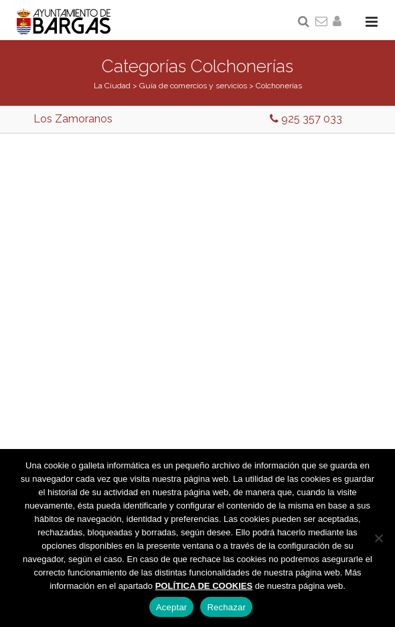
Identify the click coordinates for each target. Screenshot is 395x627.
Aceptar (171, 607)
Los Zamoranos (72, 118)
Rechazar (226, 607)
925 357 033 (306, 118)
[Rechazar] (378, 538)
